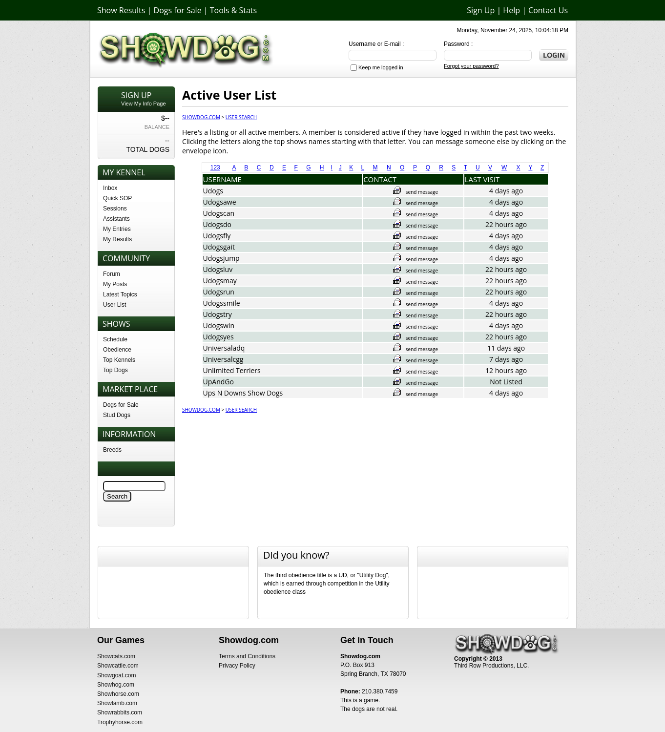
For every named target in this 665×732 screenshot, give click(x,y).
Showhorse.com (118, 693)
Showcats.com (116, 656)
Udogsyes (218, 336)
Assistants (116, 218)
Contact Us (548, 10)
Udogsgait (219, 246)
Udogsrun (218, 291)
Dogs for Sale (178, 10)
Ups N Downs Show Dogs (243, 392)
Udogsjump (221, 258)
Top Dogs (115, 370)
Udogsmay (220, 280)
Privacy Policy (237, 665)
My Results (117, 239)
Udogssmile (221, 303)
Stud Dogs (116, 415)
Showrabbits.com (119, 712)
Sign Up (481, 10)
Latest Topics (120, 294)
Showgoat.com (116, 675)
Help (511, 10)
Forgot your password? (471, 66)
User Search (241, 117)
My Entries (117, 229)
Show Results (121, 10)
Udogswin (218, 325)
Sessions (115, 208)
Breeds (112, 449)
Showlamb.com (117, 703)
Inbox (110, 188)
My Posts (115, 284)
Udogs (213, 190)
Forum (111, 274)
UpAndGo (218, 381)
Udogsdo (217, 224)
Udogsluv (218, 269)
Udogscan (219, 213)
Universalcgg (223, 359)
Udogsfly (217, 235)
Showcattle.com (118, 665)
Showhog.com (115, 684)
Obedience (117, 349)
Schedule (115, 339)
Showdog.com (201, 117)
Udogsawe (219, 202)
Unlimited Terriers (232, 370)
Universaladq (224, 348)
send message (415, 191)
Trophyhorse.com (120, 722)
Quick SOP (117, 198)
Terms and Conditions (247, 656)
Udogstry (217, 314)
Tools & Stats (233, 10)
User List (114, 304)
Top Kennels (119, 359)
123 (215, 167)
